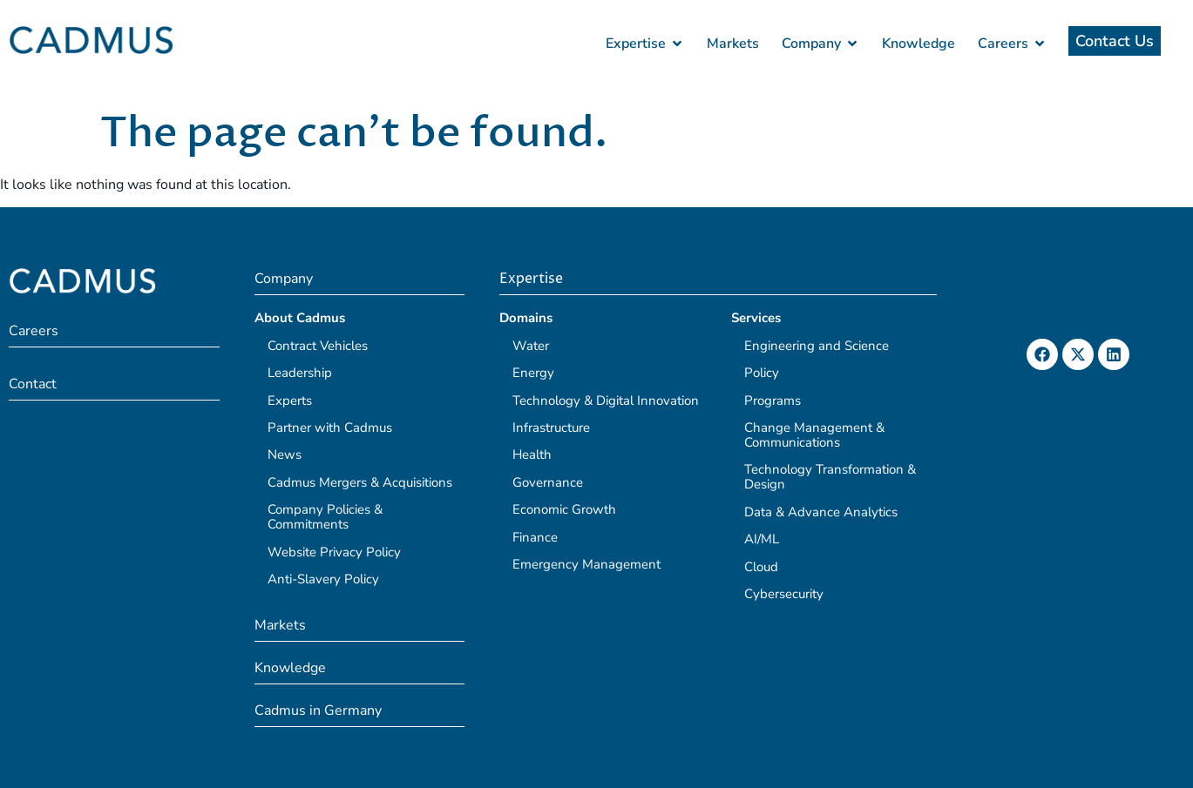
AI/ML (761, 539)
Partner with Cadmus (330, 427)
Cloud (761, 567)
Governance (547, 482)
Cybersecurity (784, 594)
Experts (290, 400)
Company (283, 278)
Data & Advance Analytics (821, 512)
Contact (33, 384)
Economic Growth (564, 509)
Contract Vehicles (318, 345)
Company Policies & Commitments (325, 517)
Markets (280, 625)
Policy (761, 372)
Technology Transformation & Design (830, 477)
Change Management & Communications (814, 435)
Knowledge (290, 667)
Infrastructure (551, 427)
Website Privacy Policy (334, 552)
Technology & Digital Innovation (605, 400)
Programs (772, 400)
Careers (33, 330)
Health (532, 454)
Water (530, 345)
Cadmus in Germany (318, 710)
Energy (533, 372)
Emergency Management (586, 564)
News (285, 454)
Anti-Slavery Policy (323, 579)
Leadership (300, 372)
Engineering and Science (816, 345)
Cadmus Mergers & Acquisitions (360, 482)
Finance (535, 537)
